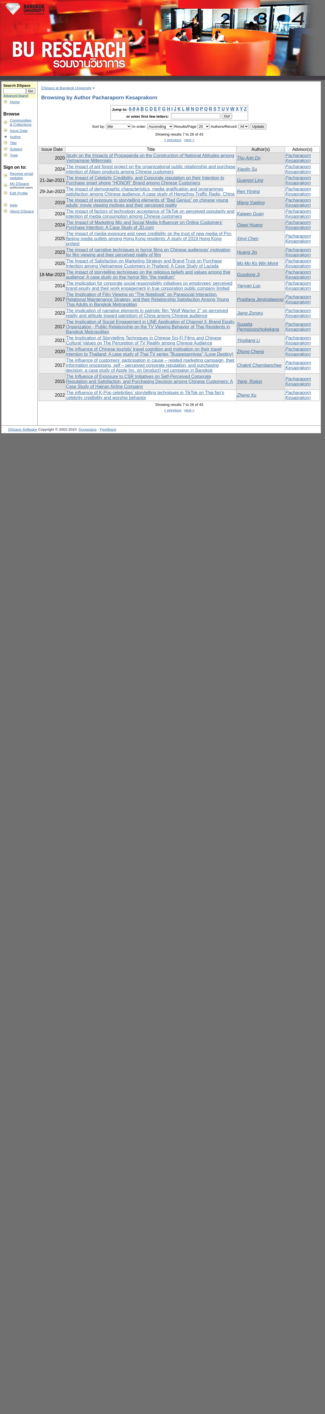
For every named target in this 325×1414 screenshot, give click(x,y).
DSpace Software (22, 429)
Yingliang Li (248, 340)
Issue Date (19, 131)
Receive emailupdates (21, 176)
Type (14, 155)
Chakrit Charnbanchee (259, 365)
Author (15, 137)
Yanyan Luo (248, 285)
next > (189, 140)
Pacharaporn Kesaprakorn (298, 158)
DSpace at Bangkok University (66, 88)
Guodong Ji (248, 274)
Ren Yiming (248, 191)
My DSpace (19, 184)
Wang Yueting (250, 202)
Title (13, 143)
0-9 (132, 109)
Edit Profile (19, 193)
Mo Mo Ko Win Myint (257, 263)
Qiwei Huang (250, 225)
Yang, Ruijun (249, 381)
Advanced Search (15, 95)
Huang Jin (247, 252)
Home (15, 102)
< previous (172, 140)
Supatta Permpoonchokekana (258, 327)
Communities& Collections (21, 122)
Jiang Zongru (250, 313)
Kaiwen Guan (250, 213)
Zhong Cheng (250, 351)
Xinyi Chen (247, 238)
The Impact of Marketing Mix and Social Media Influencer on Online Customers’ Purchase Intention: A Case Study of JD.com (144, 225)
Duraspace (88, 429)
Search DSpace (16, 85)
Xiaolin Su (247, 169)
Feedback (108, 429)
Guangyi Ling (250, 180)
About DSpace (22, 211)
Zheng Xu (246, 395)
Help (13, 205)
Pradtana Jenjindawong (260, 299)
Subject (16, 149)
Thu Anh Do (249, 158)
